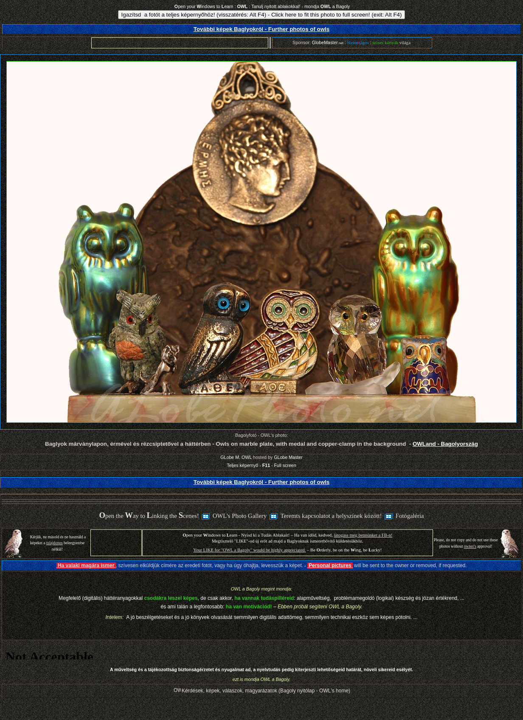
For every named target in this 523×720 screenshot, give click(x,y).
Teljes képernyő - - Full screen (261, 465)
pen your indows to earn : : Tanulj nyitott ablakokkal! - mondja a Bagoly (262, 6)
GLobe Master (288, 457)
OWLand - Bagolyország (445, 444)
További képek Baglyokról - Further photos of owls (261, 29)
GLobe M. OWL (236, 457)
